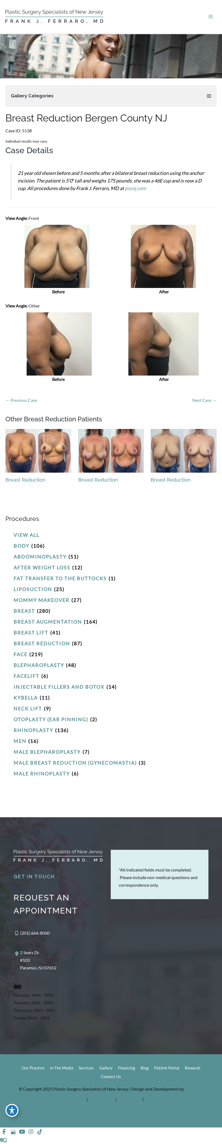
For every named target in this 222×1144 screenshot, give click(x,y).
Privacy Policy (102, 1099)
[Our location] (5, 1140)
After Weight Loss (42, 568)
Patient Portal (166, 1068)
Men (20, 741)
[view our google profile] (13, 1131)
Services (86, 1068)
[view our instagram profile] (31, 1131)
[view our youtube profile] (22, 1131)
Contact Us (111, 1076)
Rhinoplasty (33, 730)
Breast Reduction (42, 643)
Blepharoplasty (39, 665)
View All (26, 535)
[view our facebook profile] (4, 1131)
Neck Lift (28, 709)
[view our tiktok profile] (40, 1131)
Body (21, 546)
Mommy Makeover (41, 600)
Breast (24, 611)
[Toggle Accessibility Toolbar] (11, 1110)
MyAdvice (194, 1088)
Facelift (26, 676)
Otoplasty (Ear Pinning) (51, 719)
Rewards (193, 1068)
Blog (145, 1068)
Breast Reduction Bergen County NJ (86, 118)
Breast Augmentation (48, 622)
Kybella (26, 698)
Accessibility (74, 1099)
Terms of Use (130, 1099)
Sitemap (152, 1099)
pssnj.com (135, 188)
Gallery (106, 1068)
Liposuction (33, 589)
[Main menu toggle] (210, 17)
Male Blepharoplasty (47, 752)
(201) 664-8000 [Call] (35, 932)
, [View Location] (38, 960)
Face (20, 654)
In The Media (61, 1068)
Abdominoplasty (40, 557)
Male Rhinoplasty (42, 774)
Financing (126, 1068)
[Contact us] (1, 1140)
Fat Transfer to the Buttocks (60, 578)
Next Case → (204, 400)
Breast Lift (31, 633)
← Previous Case (21, 400)
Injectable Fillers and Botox (59, 687)
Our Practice (33, 1068)
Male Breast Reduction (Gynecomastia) (75, 763)
